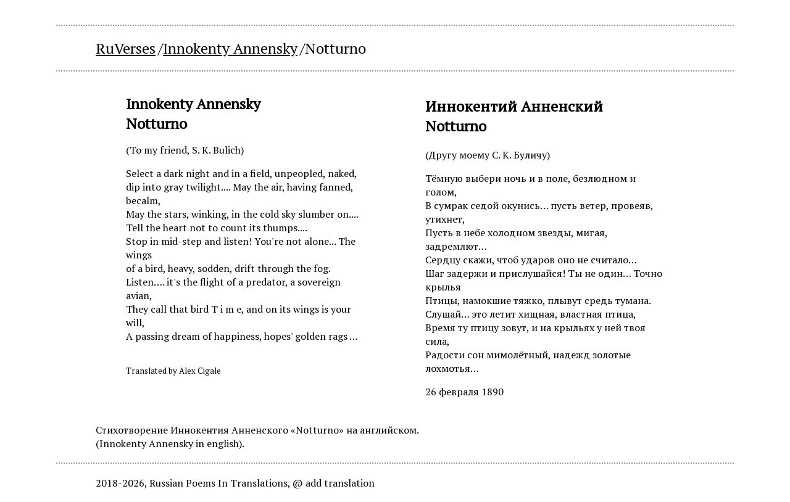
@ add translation (334, 483)
